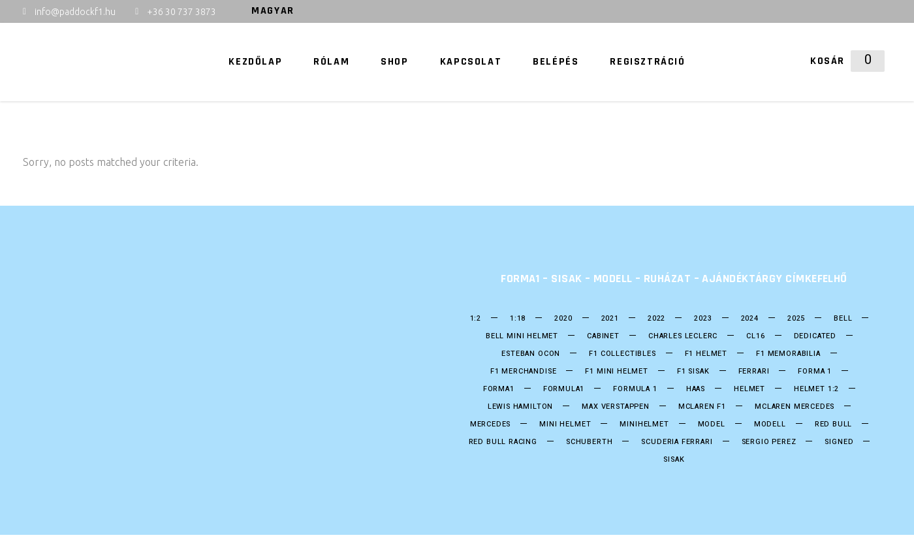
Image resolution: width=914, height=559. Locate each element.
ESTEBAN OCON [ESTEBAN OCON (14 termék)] (530, 354)
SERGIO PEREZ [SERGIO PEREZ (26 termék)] (769, 442)
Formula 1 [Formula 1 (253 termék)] (635, 389)
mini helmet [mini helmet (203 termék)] (565, 424)
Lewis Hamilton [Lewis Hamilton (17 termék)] (521, 407)
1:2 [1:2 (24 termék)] (475, 319)
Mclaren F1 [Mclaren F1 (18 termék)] (702, 407)
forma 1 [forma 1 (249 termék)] (815, 371)
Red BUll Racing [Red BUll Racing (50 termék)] (503, 442)
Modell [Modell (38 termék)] (770, 424)
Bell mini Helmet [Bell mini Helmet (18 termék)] (522, 336)
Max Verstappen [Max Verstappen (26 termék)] (616, 407)
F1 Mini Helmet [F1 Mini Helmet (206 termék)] (616, 371)
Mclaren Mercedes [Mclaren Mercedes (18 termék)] (794, 407)
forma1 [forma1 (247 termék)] (498, 389)
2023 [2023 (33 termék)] (703, 319)
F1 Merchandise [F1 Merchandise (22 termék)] (523, 371)
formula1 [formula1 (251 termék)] (564, 389)
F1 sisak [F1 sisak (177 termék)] (693, 371)
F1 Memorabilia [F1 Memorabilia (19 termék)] (788, 354)
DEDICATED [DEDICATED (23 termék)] (815, 336)
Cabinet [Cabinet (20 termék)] (603, 336)
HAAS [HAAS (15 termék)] (695, 389)
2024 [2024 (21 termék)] (750, 319)
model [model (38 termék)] (711, 424)
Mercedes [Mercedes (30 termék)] (490, 424)
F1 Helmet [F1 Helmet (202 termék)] (706, 354)
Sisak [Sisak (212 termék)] (673, 460)
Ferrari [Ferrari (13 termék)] (754, 371)
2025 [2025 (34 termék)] (796, 319)
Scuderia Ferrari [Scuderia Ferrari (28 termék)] (676, 442)
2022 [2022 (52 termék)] (656, 319)
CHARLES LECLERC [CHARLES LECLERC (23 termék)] (682, 336)
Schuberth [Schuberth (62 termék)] (589, 442)
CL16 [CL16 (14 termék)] (755, 336)
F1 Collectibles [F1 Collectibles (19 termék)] (622, 354)
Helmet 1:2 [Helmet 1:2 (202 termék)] (816, 389)
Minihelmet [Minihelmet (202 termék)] (644, 424)
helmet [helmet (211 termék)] (749, 389)
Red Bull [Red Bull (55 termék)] (834, 424)
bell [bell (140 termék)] (843, 319)
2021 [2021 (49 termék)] (610, 319)
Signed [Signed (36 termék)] (839, 442)
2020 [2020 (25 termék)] (563, 319)
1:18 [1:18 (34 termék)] (518, 319)
